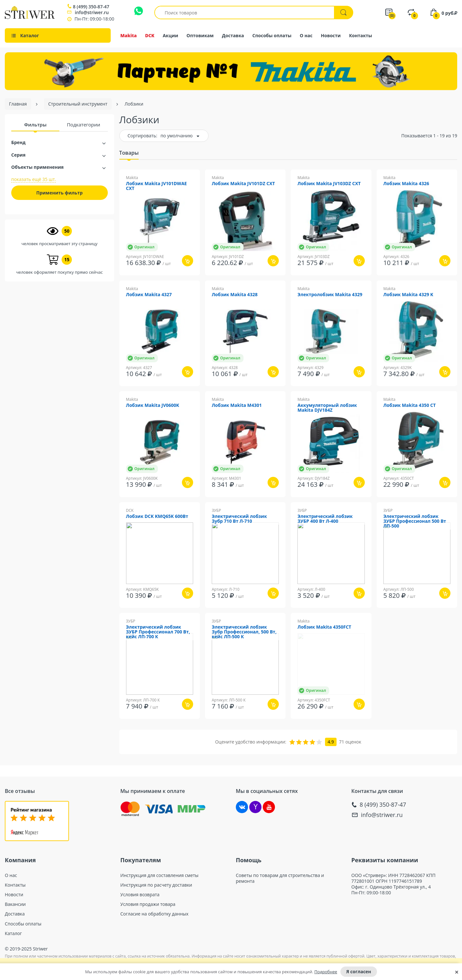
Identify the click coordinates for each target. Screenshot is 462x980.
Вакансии (15, 904)
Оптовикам (200, 35)
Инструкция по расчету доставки (156, 885)
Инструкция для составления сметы (159, 875)
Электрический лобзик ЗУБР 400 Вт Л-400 (325, 519)
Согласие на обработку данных (154, 914)
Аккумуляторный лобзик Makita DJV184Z (327, 408)
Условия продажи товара (147, 904)
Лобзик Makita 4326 (406, 183)
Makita (128, 35)
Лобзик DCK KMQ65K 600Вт (157, 516)
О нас (306, 35)
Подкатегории (83, 124)
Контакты (360, 35)
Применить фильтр (59, 193)
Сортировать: (143, 136)
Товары (129, 152)
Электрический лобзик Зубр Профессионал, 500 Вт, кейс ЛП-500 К (244, 632)
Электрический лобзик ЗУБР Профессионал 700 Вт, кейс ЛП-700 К (158, 632)
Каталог (13, 933)
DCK (149, 35)
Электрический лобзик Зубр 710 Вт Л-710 (239, 519)
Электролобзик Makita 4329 (329, 294)
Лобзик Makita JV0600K (152, 405)
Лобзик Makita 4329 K (408, 294)
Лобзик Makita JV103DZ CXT (329, 183)
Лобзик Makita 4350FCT (324, 627)
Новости (331, 35)
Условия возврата (139, 895)
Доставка (233, 35)
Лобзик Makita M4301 (237, 405)
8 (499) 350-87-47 (91, 7)
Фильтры (35, 124)
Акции (170, 35)
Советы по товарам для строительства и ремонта (280, 878)
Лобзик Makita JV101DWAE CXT (156, 186)
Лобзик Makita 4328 (235, 294)
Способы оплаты (272, 35)
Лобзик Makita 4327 (149, 294)
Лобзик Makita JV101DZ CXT (243, 183)
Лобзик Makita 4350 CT (409, 405)
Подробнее (325, 972)
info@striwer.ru (92, 12)
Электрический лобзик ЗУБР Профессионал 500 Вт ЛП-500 (414, 521)
